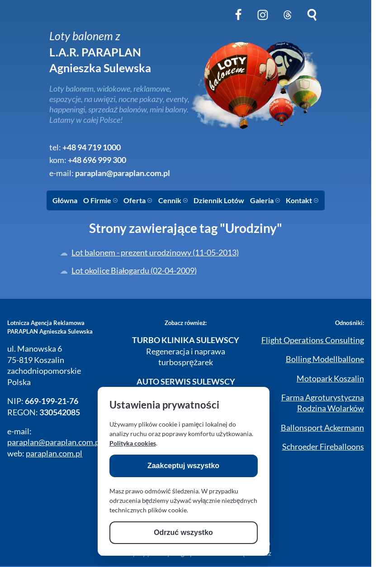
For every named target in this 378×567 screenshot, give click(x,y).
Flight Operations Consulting (312, 340)
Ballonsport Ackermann (322, 427)
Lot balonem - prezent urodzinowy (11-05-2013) (155, 252)
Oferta (137, 200)
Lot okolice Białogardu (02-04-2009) (134, 270)
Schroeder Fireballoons (323, 446)
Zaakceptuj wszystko (183, 465)
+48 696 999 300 (97, 160)
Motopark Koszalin (330, 378)
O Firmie (100, 200)
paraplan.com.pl (54, 453)
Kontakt (302, 200)
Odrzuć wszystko (183, 532)
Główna (64, 200)
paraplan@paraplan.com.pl (122, 173)
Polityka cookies (132, 443)
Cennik (173, 200)
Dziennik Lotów (219, 200)
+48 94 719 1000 (91, 147)
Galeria (265, 200)
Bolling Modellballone (325, 359)
